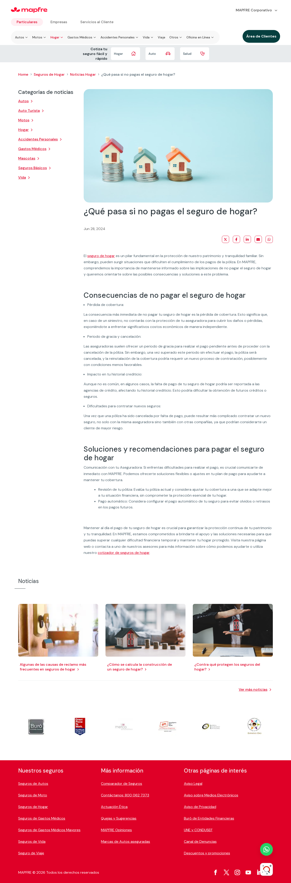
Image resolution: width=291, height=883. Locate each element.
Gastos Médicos (32, 148)
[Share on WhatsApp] (269, 239)
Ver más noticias (253, 689)
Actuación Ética (114, 806)
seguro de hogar (101, 255)
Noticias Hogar (83, 74)
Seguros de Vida (31, 841)
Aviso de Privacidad (200, 806)
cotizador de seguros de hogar (123, 552)
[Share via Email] (258, 239)
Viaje (161, 37)
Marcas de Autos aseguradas (125, 841)
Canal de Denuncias (200, 841)
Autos (23, 101)
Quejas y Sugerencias (118, 818)
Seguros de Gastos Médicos (41, 818)
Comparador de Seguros (121, 783)
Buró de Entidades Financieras (209, 818)
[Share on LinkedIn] (247, 239)
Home (23, 74)
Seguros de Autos (33, 783)
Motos (23, 120)
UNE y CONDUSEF (198, 830)
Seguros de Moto (32, 795)
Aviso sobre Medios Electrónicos (211, 795)
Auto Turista (29, 110)
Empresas (58, 22)
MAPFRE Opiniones (116, 830)
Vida (22, 177)
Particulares (27, 22)
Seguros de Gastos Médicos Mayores (49, 830)
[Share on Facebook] (236, 239)
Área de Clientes (261, 36)
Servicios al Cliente (96, 22)
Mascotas (26, 158)
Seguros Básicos (32, 167)
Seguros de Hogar (49, 74)
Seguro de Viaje (31, 853)
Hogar (23, 129)
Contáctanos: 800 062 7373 (125, 795)
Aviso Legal (193, 783)
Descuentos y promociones (207, 853)
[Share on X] (225, 239)
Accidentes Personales (38, 139)
